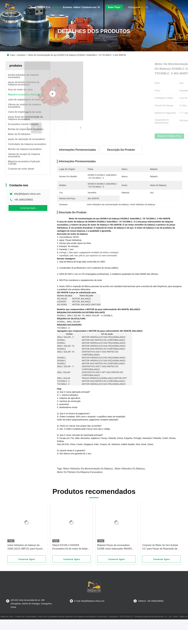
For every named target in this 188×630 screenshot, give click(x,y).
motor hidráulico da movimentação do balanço (88, 473)
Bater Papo (114, 7)
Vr (99, 7)
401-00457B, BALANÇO (128, 314)
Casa (33, 7)
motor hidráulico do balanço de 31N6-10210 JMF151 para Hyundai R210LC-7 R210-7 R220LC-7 (25, 552)
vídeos (77, 7)
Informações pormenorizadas (77, 149)
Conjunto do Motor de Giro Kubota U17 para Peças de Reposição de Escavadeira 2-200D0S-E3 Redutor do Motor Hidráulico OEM (160, 552)
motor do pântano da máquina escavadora (80, 477)
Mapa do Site (7, 621)
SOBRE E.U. (44, 7)
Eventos (67, 7)
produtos (57, 7)
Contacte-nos (89, 7)
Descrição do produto (121, 149)
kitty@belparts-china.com (27, 194)
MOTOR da (92, 314)
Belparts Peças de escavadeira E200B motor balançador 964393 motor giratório (114, 552)
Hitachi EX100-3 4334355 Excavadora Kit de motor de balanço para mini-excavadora (71, 552)
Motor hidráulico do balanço (130, 473)
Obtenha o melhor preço (135, 136)
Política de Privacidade (25, 621)
